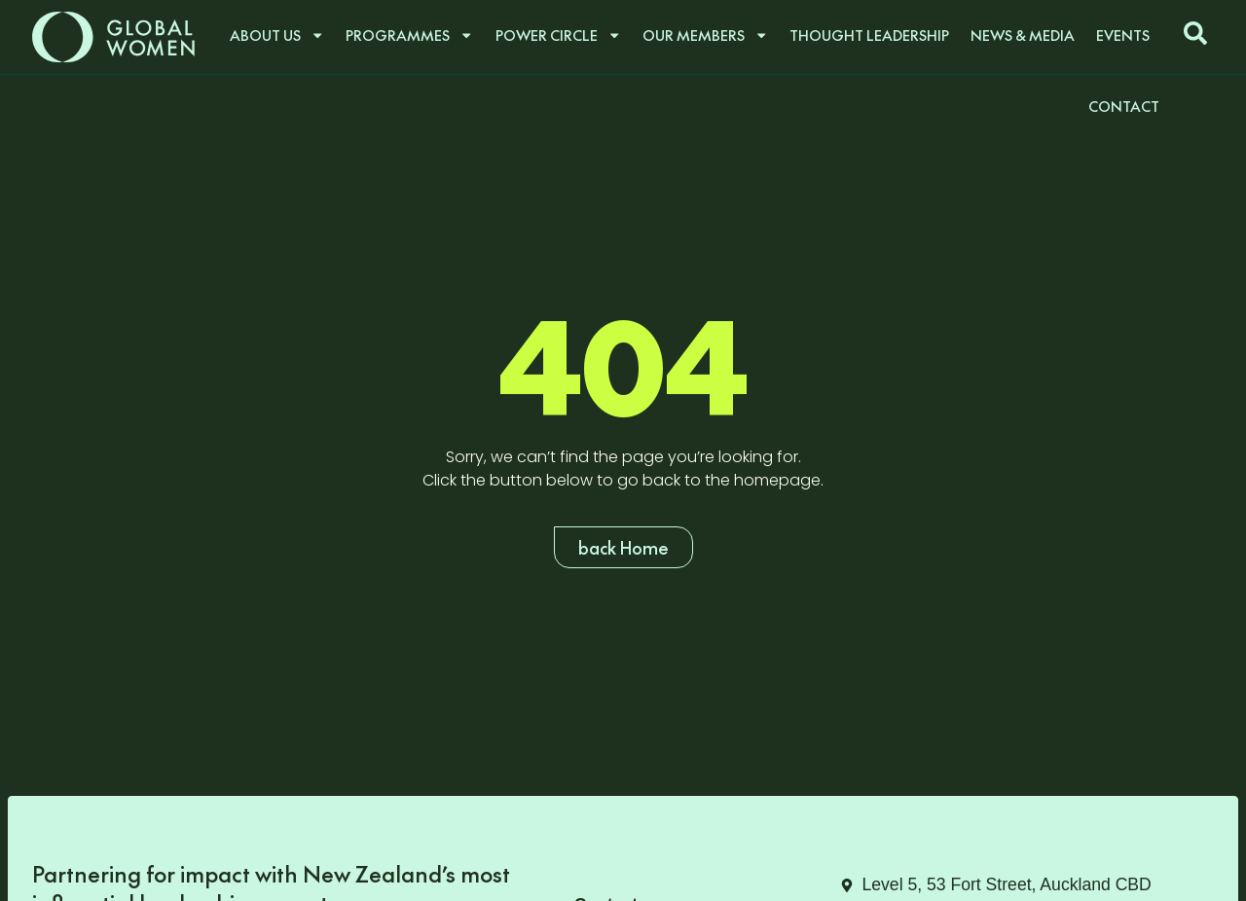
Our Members (705, 35)
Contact (1123, 106)
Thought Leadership (869, 35)
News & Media (1023, 35)
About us (277, 35)
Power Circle (558, 35)
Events (1123, 35)
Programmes (409, 35)
